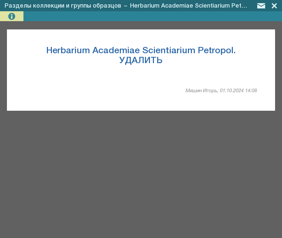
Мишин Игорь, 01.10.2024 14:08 (221, 91)
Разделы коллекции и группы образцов (63, 6)
